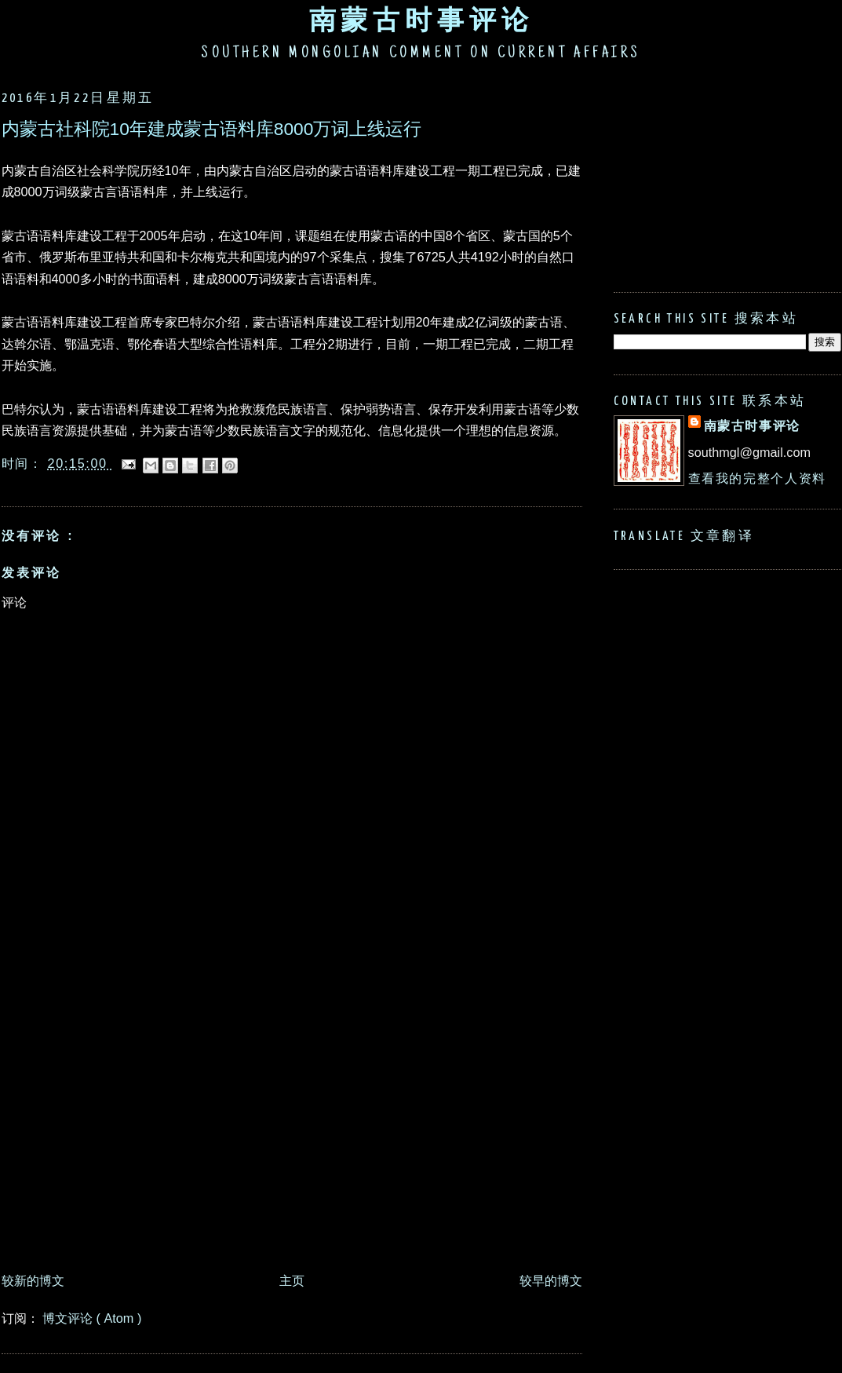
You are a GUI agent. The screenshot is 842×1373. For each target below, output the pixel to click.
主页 (291, 1280)
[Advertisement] (147, 1109)
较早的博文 (550, 1280)
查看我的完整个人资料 (757, 478)
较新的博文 (33, 1280)
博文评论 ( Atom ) (91, 1318)
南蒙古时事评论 (421, 20)
